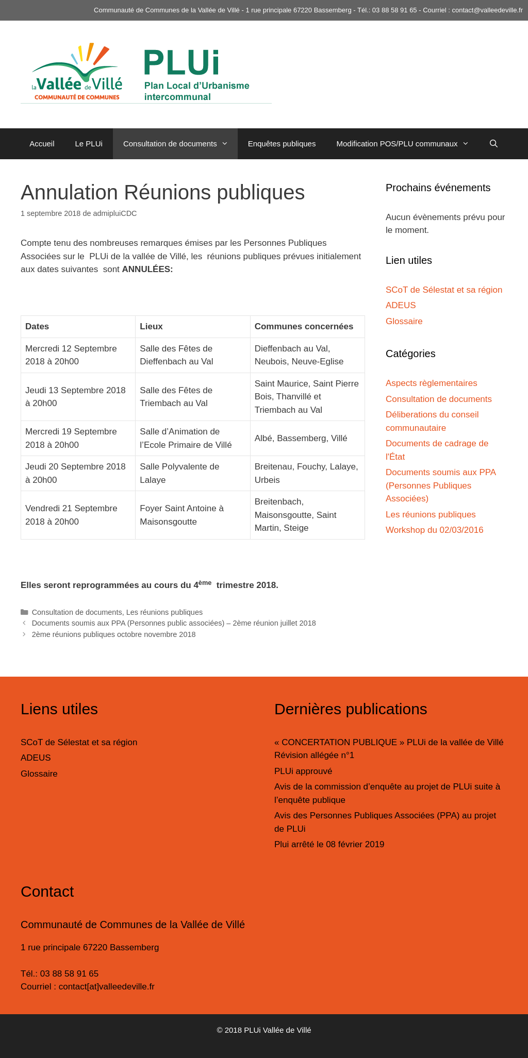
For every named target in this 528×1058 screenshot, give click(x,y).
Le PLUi (89, 143)
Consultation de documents (180, 143)
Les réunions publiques (164, 612)
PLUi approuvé (303, 771)
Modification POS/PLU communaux (407, 143)
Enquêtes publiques (282, 143)
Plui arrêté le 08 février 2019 (329, 844)
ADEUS (401, 305)
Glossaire (404, 321)
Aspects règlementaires (431, 383)
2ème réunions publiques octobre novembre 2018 (114, 634)
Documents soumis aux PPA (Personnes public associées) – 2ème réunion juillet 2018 (174, 623)
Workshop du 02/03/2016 (435, 530)
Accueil (41, 143)
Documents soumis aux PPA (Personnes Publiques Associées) (441, 485)
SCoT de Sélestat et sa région (444, 290)
